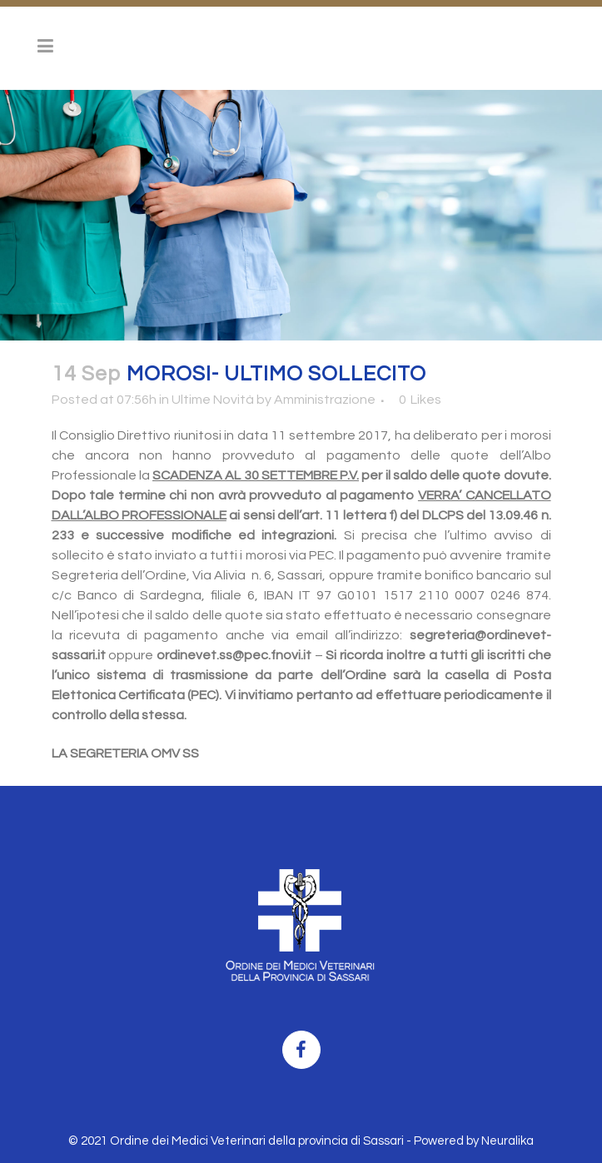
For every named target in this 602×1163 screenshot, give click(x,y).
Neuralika (507, 1141)
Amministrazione (325, 399)
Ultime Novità (213, 399)
